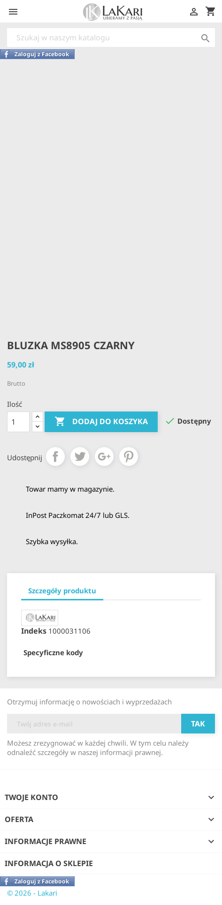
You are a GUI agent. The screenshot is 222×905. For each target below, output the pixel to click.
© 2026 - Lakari (32, 893)
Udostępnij (55, 456)
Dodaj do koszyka (101, 422)
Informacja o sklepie (49, 863)
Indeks (33, 631)
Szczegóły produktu (62, 590)
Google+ (104, 456)
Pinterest (128, 456)
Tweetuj (79, 456)
